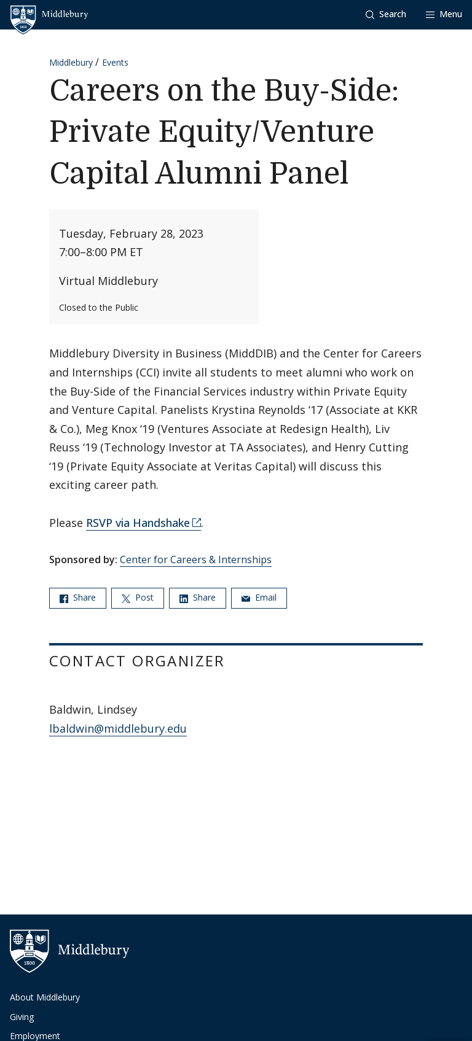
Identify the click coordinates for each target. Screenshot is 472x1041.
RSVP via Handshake (138, 522)
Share (78, 597)
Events (115, 62)
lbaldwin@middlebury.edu (118, 728)
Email (259, 597)
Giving (22, 1017)
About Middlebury (45, 997)
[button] (386, 14)
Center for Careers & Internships (196, 559)
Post (138, 597)
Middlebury (71, 62)
